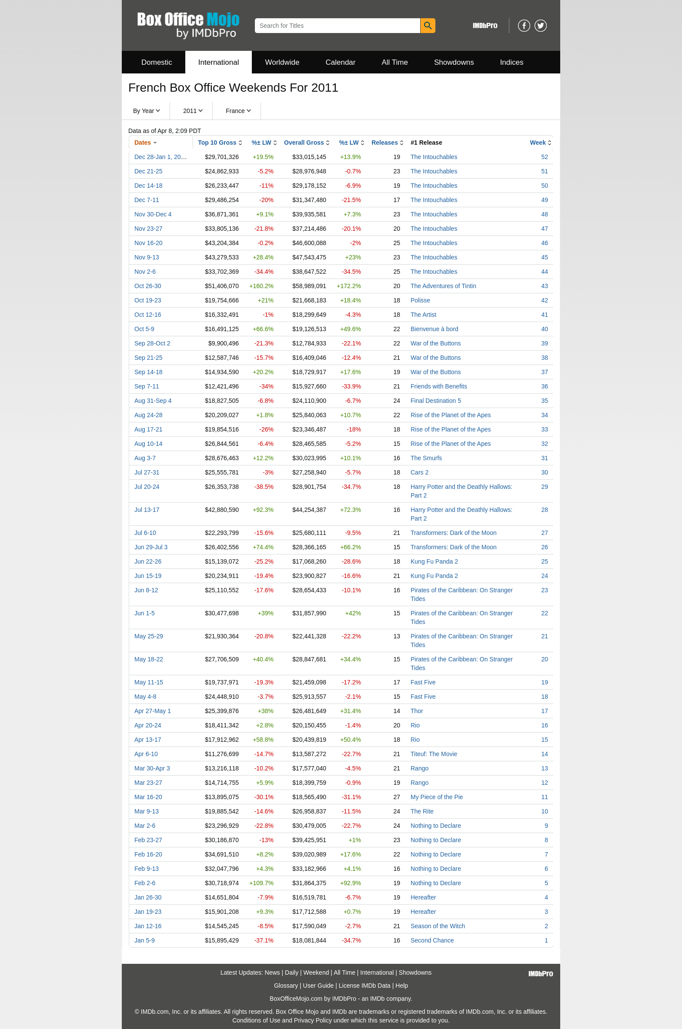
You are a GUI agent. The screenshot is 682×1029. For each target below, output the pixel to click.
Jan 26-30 (147, 897)
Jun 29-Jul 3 (150, 547)
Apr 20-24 (147, 725)
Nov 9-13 (146, 257)
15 (544, 739)
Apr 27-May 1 (152, 710)
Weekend (316, 972)
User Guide (318, 985)
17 (544, 710)
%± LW (261, 142)
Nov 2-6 (145, 271)
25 (544, 561)
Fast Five (423, 682)
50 (544, 185)
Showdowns (454, 62)
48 (544, 214)
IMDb (377, 998)
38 (544, 357)
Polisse (420, 300)
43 (544, 285)
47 (544, 228)
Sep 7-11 (146, 386)
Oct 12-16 (147, 314)
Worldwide (282, 62)
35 (544, 400)
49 (544, 199)
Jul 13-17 (147, 509)
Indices (512, 62)
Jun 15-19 (147, 575)
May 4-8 (145, 696)
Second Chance (432, 940)
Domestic (156, 62)
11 (544, 796)
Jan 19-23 (147, 911)
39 (544, 343)
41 (544, 314)
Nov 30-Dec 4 (153, 214)
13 (544, 768)
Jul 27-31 (147, 472)
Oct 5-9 (144, 328)
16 (544, 725)
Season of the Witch (438, 926)
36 (544, 386)
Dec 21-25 (148, 171)
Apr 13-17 (147, 739)
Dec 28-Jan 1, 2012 (160, 156)
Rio (415, 725)
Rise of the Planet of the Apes (451, 415)
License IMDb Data (365, 985)
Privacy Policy (313, 1020)
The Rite (422, 811)
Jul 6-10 (145, 532)
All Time (395, 62)
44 (544, 271)
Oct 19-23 (147, 300)
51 (544, 171)
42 (544, 300)
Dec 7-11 (146, 199)
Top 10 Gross (217, 142)
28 (544, 509)
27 (544, 532)
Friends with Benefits (439, 386)
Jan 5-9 (144, 940)
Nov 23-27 (148, 228)
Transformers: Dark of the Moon (454, 532)
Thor (417, 710)
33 (544, 429)
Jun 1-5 (144, 613)
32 (544, 443)
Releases (384, 142)
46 (544, 242)
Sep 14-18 (148, 371)
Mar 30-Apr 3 (152, 768)
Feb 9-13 (146, 868)
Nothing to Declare (436, 825)
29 (544, 486)
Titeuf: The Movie (434, 753)
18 (544, 696)
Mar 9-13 (146, 811)
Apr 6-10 (146, 753)
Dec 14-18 (148, 185)
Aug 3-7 (145, 458)
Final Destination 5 (436, 400)
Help (401, 985)
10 (544, 811)
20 (544, 659)
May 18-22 (148, 659)
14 (544, 753)
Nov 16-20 (148, 242)
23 (544, 590)
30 (544, 472)
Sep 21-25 (148, 357)
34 (544, 415)
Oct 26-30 (147, 285)
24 (544, 575)
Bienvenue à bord (434, 328)
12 (544, 782)
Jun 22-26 (147, 561)
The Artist (423, 314)
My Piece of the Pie (437, 796)
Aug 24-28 (148, 415)
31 (544, 458)
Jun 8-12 (146, 590)
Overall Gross (304, 142)
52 (544, 156)
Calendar (341, 62)
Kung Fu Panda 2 (434, 561)
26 (544, 547)
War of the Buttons (436, 343)
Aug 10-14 (148, 443)
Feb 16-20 (148, 854)
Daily (291, 972)
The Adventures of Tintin (443, 285)
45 (544, 257)
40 (544, 328)
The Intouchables (434, 156)
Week (538, 142)
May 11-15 (148, 682)
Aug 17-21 (148, 429)
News (272, 972)
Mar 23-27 (148, 782)
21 (544, 636)
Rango (419, 768)
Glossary (286, 985)
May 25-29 (148, 636)
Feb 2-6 (144, 883)
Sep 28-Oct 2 (152, 343)
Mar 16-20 (148, 796)
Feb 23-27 (148, 839)
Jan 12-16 (147, 926)
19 (544, 682)
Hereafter (423, 897)
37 (544, 371)
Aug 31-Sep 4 (153, 400)
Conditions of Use (256, 1020)
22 (544, 613)
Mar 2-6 (144, 825)
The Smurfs (426, 458)
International (218, 62)
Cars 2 (419, 472)
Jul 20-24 (147, 486)
